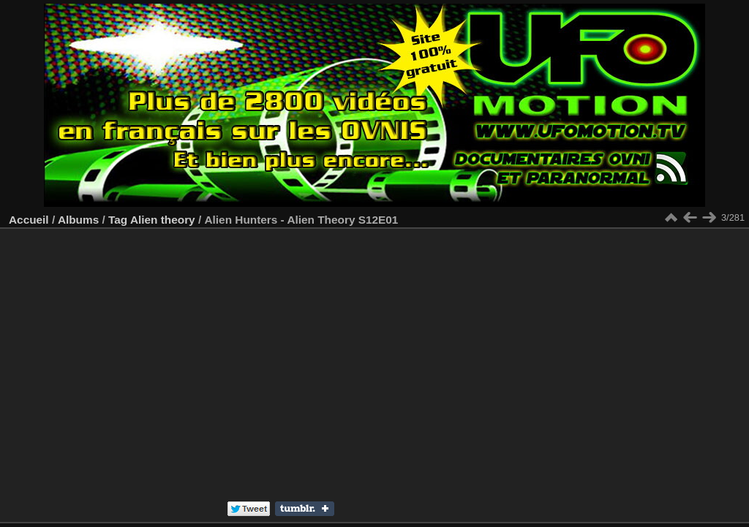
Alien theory (162, 219)
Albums (78, 219)
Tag (117, 219)
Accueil (29, 219)
